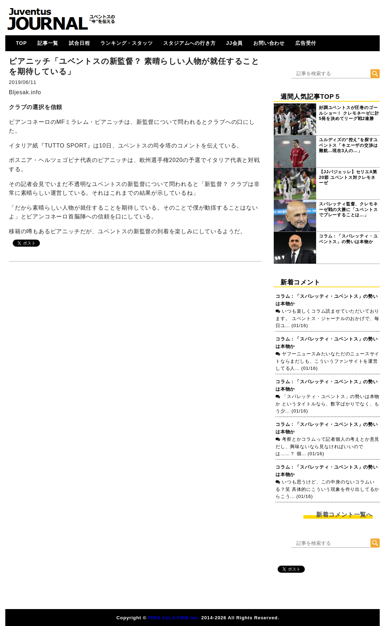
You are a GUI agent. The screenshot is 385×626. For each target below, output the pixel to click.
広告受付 (305, 43)
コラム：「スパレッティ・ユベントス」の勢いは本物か (348, 239)
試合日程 (79, 43)
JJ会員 (234, 43)
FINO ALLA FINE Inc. (174, 617)
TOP (21, 43)
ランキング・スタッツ (126, 43)
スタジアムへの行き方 (189, 43)
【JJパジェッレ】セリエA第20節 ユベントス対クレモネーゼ (348, 177)
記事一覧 (47, 43)
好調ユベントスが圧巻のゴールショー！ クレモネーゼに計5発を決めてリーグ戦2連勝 (349, 113)
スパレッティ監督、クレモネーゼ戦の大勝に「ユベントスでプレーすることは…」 (348, 209)
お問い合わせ (269, 43)
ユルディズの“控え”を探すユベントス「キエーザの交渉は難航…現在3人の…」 (348, 145)
